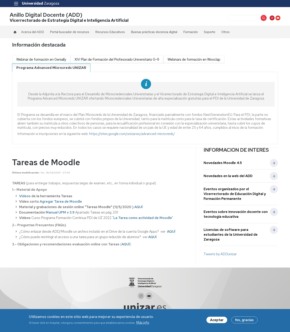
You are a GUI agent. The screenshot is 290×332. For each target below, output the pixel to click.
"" (142, 218)
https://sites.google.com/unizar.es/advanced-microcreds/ (132, 134)
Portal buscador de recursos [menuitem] (69, 32)
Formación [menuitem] (190, 32)
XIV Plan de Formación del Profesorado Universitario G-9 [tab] (117, 60)
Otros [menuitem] (225, 32)
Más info (142, 322)
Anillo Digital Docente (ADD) (48, 15)
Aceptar (217, 320)
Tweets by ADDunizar (220, 255)
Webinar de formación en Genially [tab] (41, 60)
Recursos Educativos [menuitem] (110, 32)
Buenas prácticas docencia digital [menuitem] (154, 32)
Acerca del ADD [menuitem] (32, 32)
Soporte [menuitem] (209, 32)
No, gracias (244, 320)
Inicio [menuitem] (15, 33)
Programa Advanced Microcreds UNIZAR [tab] (51, 68)
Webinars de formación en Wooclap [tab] (194, 60)
